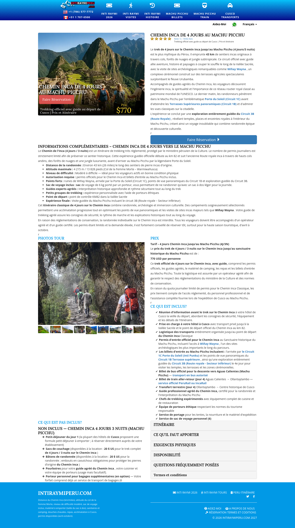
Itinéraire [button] (164, 424)
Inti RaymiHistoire (152, 11)
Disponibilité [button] (167, 455)
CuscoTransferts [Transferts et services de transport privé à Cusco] (230, 11)
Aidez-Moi (211, 508)
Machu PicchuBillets (177, 11)
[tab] (204, 425)
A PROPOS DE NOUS (239, 508)
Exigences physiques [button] (175, 445)
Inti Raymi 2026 (183, 492)
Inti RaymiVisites (131, 11)
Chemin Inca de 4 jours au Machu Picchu (70, 89)
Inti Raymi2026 (109, 11)
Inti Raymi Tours (213, 492)
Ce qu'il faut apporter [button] (176, 434)
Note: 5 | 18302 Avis (183, 38)
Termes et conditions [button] (170, 475)
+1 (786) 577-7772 (78, 12)
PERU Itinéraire (242, 492)
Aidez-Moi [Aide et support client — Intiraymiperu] (219, 24)
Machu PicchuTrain (205, 11)
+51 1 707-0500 (78, 17)
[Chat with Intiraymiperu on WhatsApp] (234, 24)
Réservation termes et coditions (230, 512)
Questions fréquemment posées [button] (186, 465)
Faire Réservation (56, 99)
